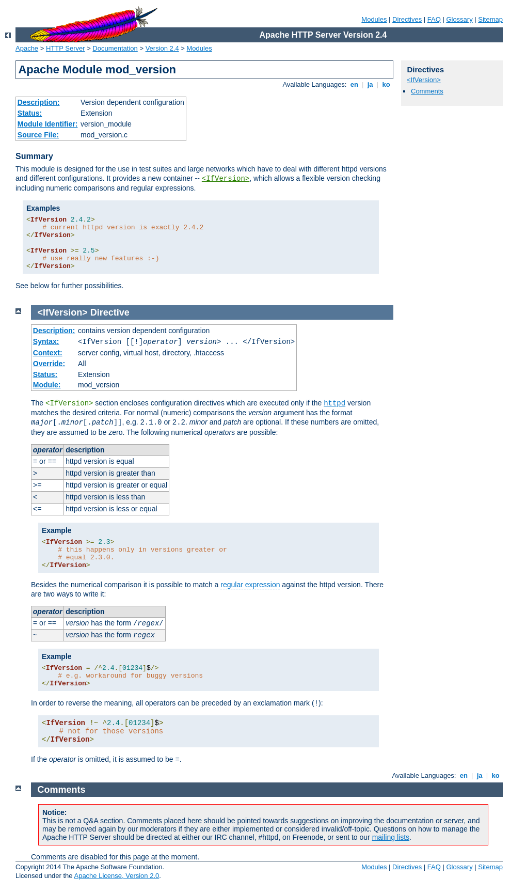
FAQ (434, 19)
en (354, 84)
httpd (334, 403)
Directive (110, 312)
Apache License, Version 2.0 (116, 876)
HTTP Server (65, 48)
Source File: (38, 135)
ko (386, 84)
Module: (47, 385)
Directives (407, 19)
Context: (47, 353)
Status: (30, 113)
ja (370, 84)
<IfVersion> (225, 179)
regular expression (250, 585)
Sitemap (490, 19)
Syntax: (46, 341)
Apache (26, 48)
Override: (49, 363)
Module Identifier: (48, 124)
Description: (39, 102)
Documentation (114, 48)
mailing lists (390, 837)
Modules (374, 19)
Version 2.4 (162, 48)
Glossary (459, 19)
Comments (427, 91)
